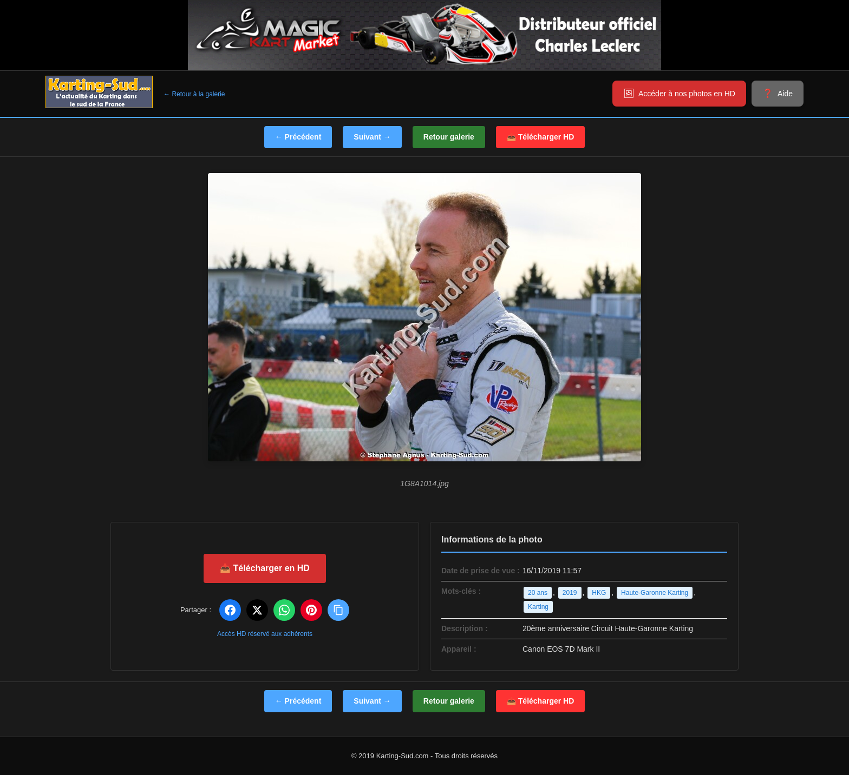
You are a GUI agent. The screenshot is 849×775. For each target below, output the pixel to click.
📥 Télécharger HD (540, 137)
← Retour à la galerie (194, 94)
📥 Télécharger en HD (265, 568)
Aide (785, 93)
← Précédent (298, 137)
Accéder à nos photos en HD (686, 93)
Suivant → (372, 137)
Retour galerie (448, 137)
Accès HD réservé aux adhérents (264, 634)
